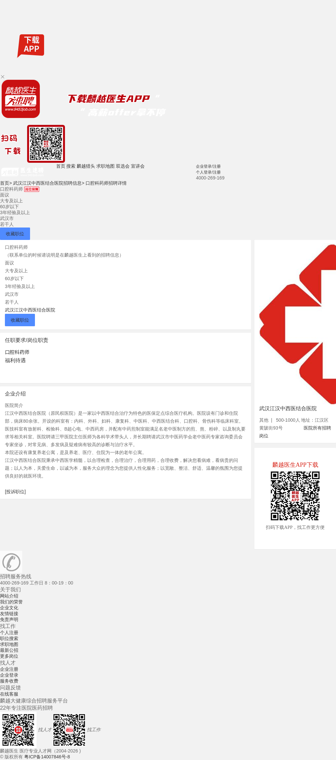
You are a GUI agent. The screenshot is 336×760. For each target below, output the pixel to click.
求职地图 (105, 166)
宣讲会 (138, 166)
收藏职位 (15, 233)
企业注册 (9, 669)
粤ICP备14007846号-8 (47, 756)
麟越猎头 (86, 166)
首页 (60, 166)
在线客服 (9, 694)
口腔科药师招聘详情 (106, 183)
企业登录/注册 (208, 166)
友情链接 (9, 613)
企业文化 (9, 607)
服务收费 (9, 681)
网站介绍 (9, 596)
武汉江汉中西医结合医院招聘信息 (48, 183)
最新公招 (9, 650)
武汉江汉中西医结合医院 (30, 309)
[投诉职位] (15, 491)
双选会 (123, 166)
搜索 (70, 166)
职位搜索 (9, 638)
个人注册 (9, 632)
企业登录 (9, 675)
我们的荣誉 (11, 601)
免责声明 (9, 619)
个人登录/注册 (208, 172)
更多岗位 (9, 656)
